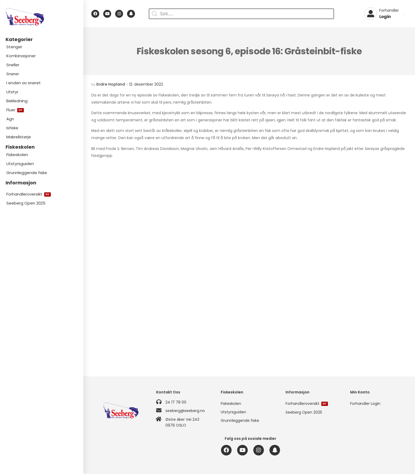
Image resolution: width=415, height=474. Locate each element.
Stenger (14, 47)
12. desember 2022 (146, 84)
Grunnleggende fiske (26, 172)
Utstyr (12, 92)
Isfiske (12, 128)
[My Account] (381, 13)
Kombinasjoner (21, 56)
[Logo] (41, 17)
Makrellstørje (18, 137)
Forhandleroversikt (28, 194)
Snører (12, 74)
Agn (10, 119)
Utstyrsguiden (20, 163)
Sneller (12, 65)
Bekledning (17, 101)
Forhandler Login (365, 403)
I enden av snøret (23, 83)
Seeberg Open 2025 (26, 203)
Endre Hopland (110, 84)
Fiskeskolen (17, 154)
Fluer (15, 110)
